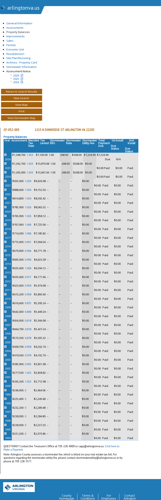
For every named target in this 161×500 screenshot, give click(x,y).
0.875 (28, 303)
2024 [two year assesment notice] (16, 82)
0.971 (28, 277)
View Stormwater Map (21, 118)
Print (22, 111)
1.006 (28, 224)
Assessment (19, 140)
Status (115, 148)
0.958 (28, 285)
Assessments (14, 28)
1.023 (28, 373)
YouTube (157, 485)
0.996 (28, 251)
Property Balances (18, 32)
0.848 (28, 312)
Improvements (15, 36)
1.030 (28, 181)
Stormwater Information (21, 67)
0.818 (28, 320)
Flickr (149, 485)
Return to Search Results (21, 91)
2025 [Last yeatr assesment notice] (16, 79)
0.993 (28, 364)
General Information (19, 23)
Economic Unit (15, 49)
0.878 (28, 338)
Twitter (132, 485)
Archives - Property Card (21, 62)
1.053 (30, 155)
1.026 (28, 207)
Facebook (141, 485)
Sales (9, 41)
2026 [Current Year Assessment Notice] (16, 75)
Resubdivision (15, 54)
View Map (21, 105)
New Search (21, 98)
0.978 (28, 355)
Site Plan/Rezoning (18, 58)
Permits (11, 45)
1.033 (30, 163)
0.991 (28, 242)
